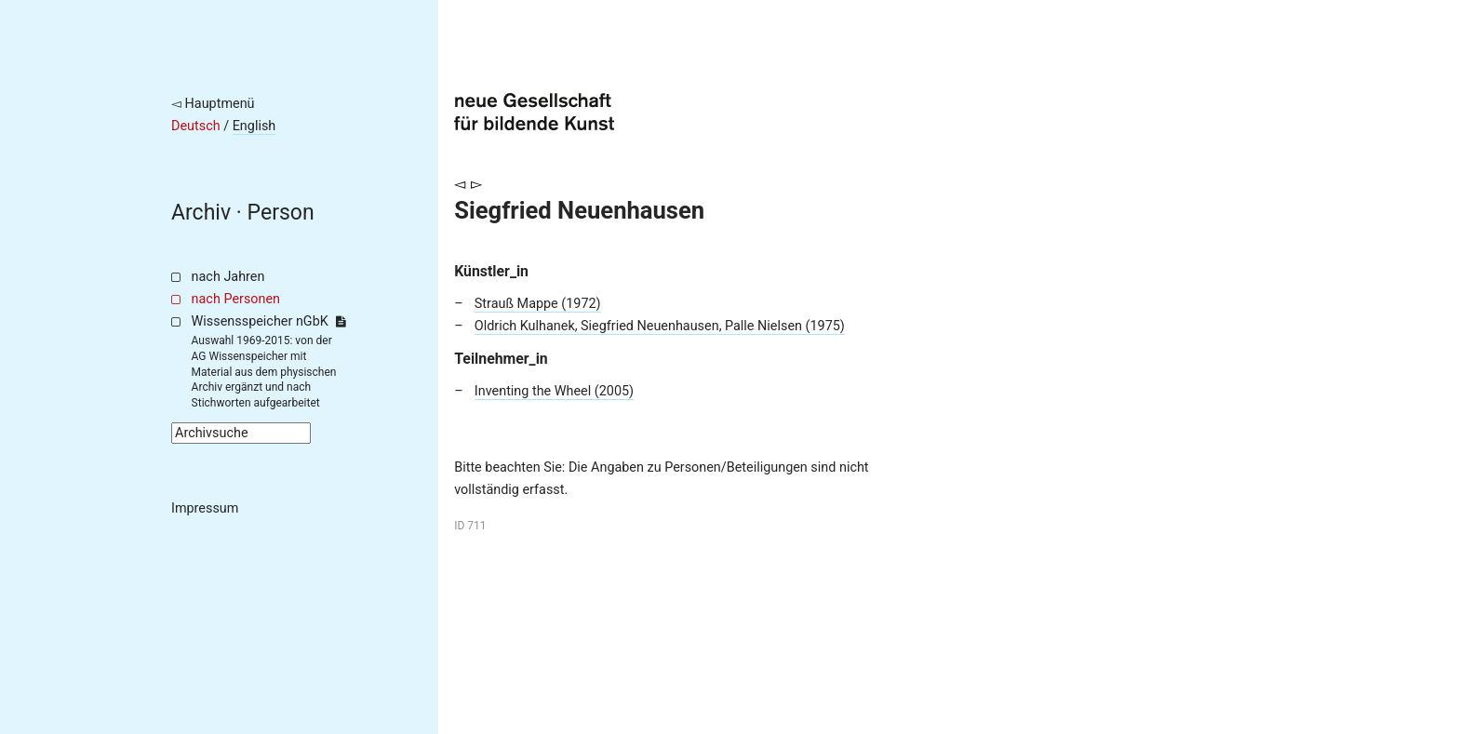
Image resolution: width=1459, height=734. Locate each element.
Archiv (201, 212)
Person (281, 212)
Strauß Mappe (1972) (538, 304)
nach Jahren (228, 277)
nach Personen (236, 299)
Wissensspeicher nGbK (268, 321)
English (254, 126)
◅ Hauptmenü (213, 104)
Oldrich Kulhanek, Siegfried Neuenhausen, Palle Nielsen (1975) (660, 326)
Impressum (204, 508)
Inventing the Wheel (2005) (554, 391)
